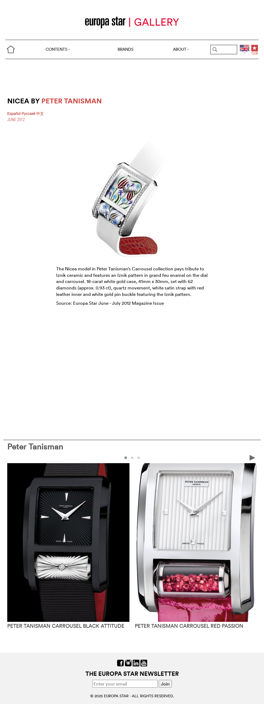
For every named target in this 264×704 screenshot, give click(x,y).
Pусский (29, 114)
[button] (125, 457)
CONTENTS (58, 49)
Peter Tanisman (35, 447)
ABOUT (181, 49)
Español (14, 114)
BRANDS (125, 49)
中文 (40, 114)
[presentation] (252, 457)
